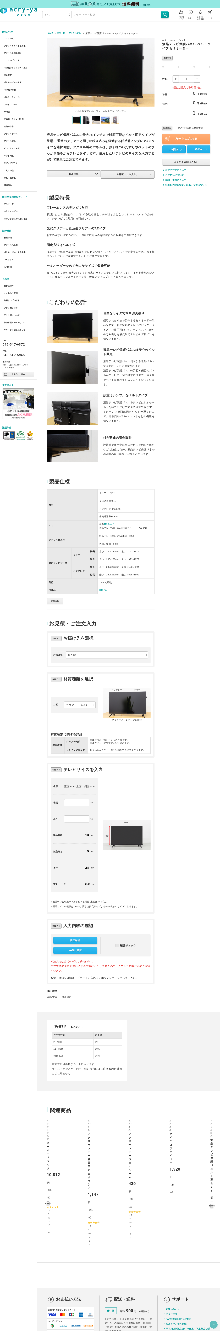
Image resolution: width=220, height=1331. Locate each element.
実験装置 (8, 69)
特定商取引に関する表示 (146, 1318)
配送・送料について (175, 180)
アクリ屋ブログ (11, 272)
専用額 (6, 101)
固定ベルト (105, 590)
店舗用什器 (9, 113)
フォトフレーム (11, 95)
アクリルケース (11, 119)
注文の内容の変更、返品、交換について (186, 185)
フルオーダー (10, 181)
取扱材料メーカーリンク (16, 285)
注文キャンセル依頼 (176, 1238)
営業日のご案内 (15, 335)
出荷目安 (167, 128)
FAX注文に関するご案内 (178, 1233)
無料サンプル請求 (12, 266)
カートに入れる (180, 139)
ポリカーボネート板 (13, 76)
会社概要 (104, 1318)
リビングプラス (11, 144)
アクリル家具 (10, 126)
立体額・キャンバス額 (14, 107)
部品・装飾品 (10, 157)
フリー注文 (171, 1228)
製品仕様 (82, 174)
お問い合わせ (173, 1223)
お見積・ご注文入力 (134, 174)
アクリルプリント (12, 57)
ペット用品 (9, 138)
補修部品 (8, 163)
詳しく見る (86, 1280)
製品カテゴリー (10, 32)
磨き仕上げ (110, 524)
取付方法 (56, 601)
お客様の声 (9, 254)
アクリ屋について (12, 279)
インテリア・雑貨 (12, 132)
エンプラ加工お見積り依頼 (17, 193)
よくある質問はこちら (186, 162)
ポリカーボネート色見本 (16, 224)
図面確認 (75, 943)
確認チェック (126, 948)
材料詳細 (8, 211)
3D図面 (202, 150)
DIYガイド (8, 230)
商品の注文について (175, 171)
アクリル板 (9, 38)
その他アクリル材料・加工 (17, 63)
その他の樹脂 (10, 82)
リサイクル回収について (16, 291)
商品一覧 (62, 33)
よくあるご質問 (11, 260)
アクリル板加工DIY (13, 51)
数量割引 (168, 58)
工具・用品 (9, 151)
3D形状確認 (75, 953)
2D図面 (176, 150)
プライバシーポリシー (122, 1318)
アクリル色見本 (11, 217)
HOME (50, 33)
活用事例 (8, 236)
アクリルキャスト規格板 (16, 45)
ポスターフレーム (12, 88)
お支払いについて (174, 175)
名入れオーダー (11, 187)
